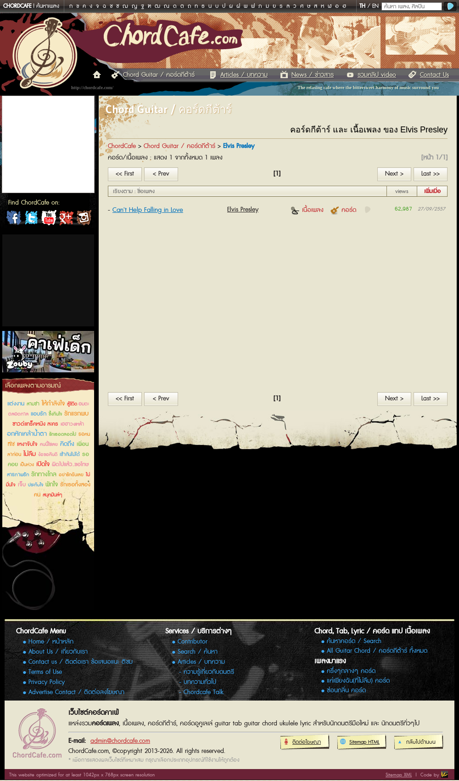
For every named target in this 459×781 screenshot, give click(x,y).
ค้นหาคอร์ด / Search (354, 641)
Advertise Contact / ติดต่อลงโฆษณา (76, 692)
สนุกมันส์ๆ (52, 495)
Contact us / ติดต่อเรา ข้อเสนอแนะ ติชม (80, 662)
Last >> (430, 174)
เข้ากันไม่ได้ (70, 454)
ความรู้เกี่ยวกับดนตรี (209, 672)
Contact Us (434, 75)
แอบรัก (38, 414)
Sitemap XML (399, 775)
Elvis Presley (242, 210)
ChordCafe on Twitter (31, 219)
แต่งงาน (15, 403)
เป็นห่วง (27, 464)
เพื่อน (83, 444)
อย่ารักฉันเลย (71, 475)
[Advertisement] (48, 280)
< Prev (161, 174)
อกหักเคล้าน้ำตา (27, 434)
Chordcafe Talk (204, 692)
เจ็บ (22, 484)
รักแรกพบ (76, 414)
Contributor (192, 642)
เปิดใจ (43, 464)
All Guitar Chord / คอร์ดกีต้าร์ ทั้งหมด (377, 651)
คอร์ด (343, 210)
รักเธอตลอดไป (62, 434)
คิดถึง (67, 444)
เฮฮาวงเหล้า (72, 424)
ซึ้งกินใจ (55, 414)
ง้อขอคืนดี (47, 454)
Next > (394, 174)
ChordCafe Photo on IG (83, 219)
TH (362, 6)
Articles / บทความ (244, 75)
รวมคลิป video (377, 75)
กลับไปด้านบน (416, 742)
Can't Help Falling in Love (147, 210)
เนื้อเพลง (307, 210)
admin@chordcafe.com (120, 741)
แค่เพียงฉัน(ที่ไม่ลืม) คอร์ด (358, 681)
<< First (125, 174)
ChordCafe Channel (48, 219)
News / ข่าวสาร (312, 75)
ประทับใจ (35, 485)
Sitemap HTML (360, 742)
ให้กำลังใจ (53, 404)
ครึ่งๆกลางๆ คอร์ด (351, 671)
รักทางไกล (43, 474)
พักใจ (51, 484)
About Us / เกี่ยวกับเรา (58, 652)
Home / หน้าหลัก (50, 642)
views (402, 191)
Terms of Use (45, 672)
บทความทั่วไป (200, 682)
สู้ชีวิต (72, 404)
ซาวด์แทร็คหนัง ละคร (35, 424)
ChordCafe (122, 146)
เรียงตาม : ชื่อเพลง (134, 191)
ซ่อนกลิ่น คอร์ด (346, 690)
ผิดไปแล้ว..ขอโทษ (70, 464)
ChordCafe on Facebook (13, 219)
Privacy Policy (46, 682)
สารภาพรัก (18, 475)
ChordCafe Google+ (66, 219)
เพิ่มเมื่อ (432, 191)
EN (375, 6)
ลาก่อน (14, 454)
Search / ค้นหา (198, 652)
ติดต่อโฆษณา (302, 742)
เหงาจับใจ (27, 444)
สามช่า (33, 404)
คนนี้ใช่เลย (49, 444)
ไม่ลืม (29, 454)
